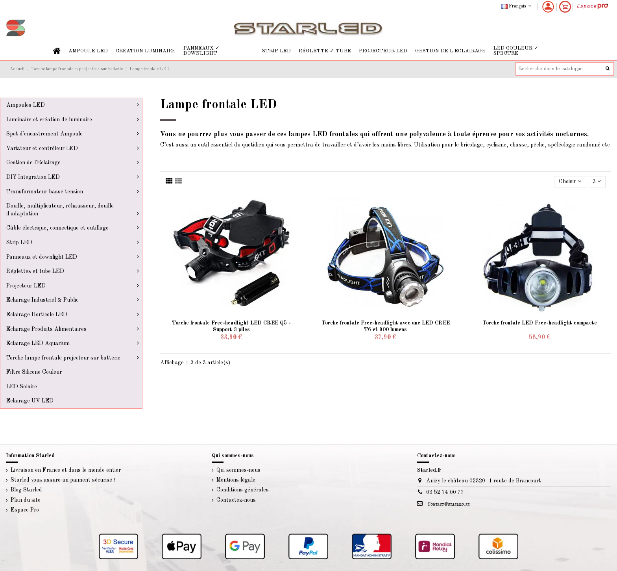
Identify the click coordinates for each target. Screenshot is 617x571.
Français (517, 6)
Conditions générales (242, 490)
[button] (88, 51)
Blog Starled (26, 490)
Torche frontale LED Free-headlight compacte (539, 323)
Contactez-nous (236, 500)
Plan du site (26, 500)
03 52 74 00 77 (445, 492)
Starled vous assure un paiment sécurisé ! (63, 480)
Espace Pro (25, 510)
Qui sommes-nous (238, 470)
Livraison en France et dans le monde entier (66, 470)
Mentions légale (235, 480)
